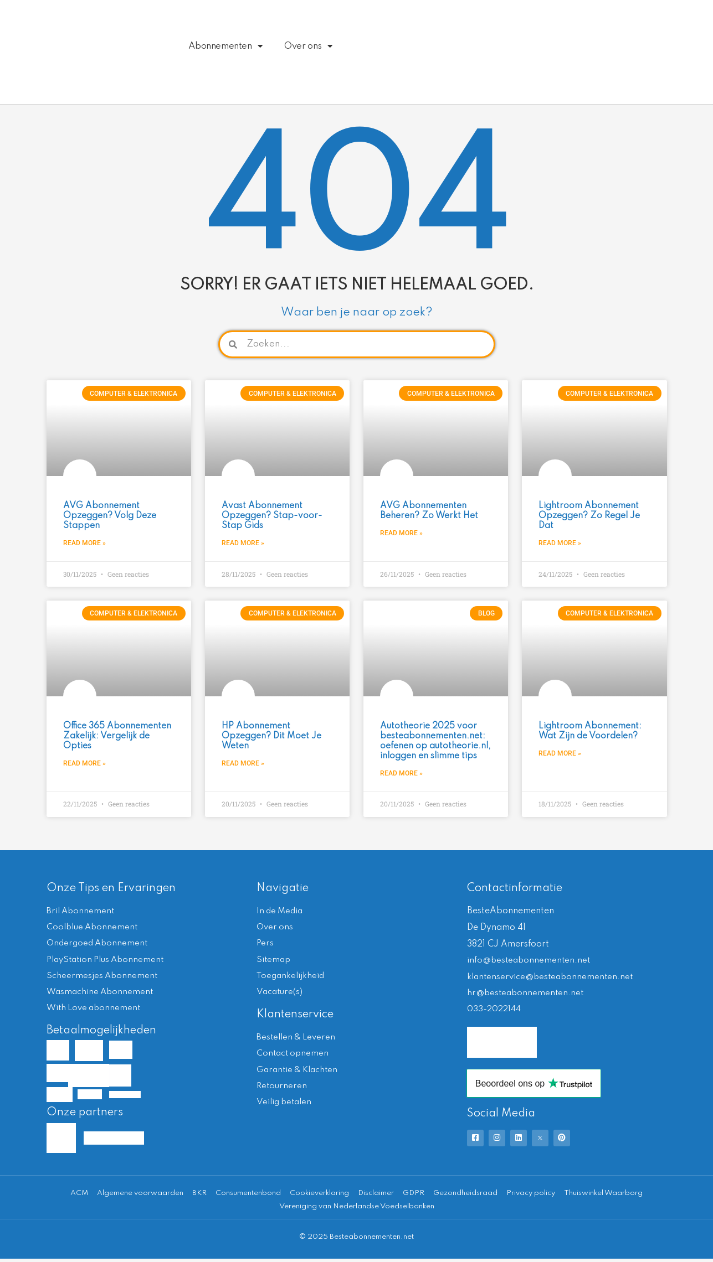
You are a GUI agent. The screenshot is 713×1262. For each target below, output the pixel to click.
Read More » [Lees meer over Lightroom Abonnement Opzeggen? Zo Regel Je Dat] (559, 543)
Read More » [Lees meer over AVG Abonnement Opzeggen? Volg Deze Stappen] (84, 543)
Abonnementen (225, 46)
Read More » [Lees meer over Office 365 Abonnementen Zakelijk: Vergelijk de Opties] (84, 764)
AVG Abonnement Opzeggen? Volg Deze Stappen (109, 515)
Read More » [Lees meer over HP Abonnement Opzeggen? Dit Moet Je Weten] (243, 764)
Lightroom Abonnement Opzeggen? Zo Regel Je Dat (589, 515)
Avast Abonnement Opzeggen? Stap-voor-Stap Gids (272, 515)
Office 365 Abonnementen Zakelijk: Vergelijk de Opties (117, 736)
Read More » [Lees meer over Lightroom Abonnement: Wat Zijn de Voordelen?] (559, 753)
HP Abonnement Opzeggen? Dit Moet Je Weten (271, 736)
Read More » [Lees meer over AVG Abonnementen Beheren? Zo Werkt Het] (401, 533)
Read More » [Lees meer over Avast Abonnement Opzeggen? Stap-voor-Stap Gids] (243, 543)
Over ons (308, 46)
